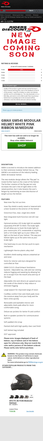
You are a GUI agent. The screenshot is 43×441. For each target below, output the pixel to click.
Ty (5, 85)
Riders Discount (5, 15)
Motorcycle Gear (18, 15)
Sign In (31, 10)
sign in (9, 110)
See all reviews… (21, 104)
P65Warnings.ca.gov (35, 362)
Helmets (28, 15)
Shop (22, 145)
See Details (30, 411)
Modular (36, 15)
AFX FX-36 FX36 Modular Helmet (21, 401)
